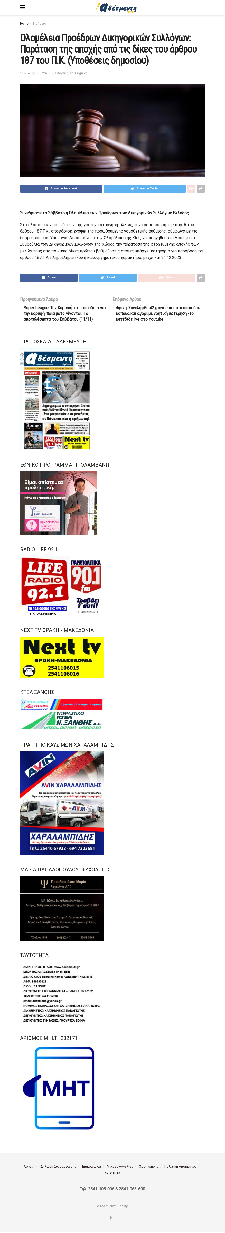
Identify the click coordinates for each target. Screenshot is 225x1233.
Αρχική (29, 1167)
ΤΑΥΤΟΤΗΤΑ (111, 1174)
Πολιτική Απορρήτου (180, 1167)
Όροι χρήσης (148, 1167)
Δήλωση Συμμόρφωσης (58, 1167)
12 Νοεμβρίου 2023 (34, 73)
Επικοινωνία (91, 1167)
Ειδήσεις (39, 23)
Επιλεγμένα (78, 73)
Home (24, 23)
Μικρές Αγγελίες (120, 1167)
